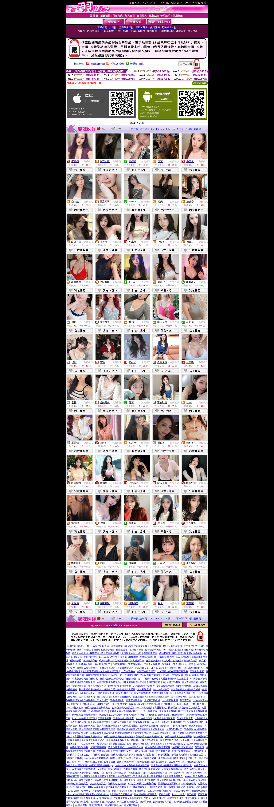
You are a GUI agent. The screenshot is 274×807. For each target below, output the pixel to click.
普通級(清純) (137, 63)
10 (174, 128)
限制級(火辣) (98, 63)
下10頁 (188, 128)
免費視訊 (88, 161)
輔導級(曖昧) (118, 63)
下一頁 (180, 128)
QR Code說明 (199, 83)
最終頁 (197, 128)
